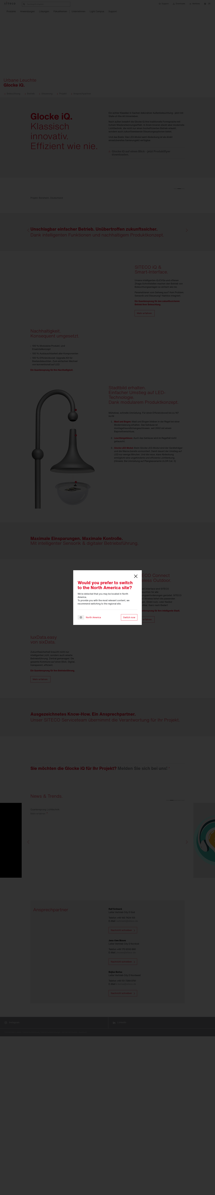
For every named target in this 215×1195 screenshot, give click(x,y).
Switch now (129, 617)
